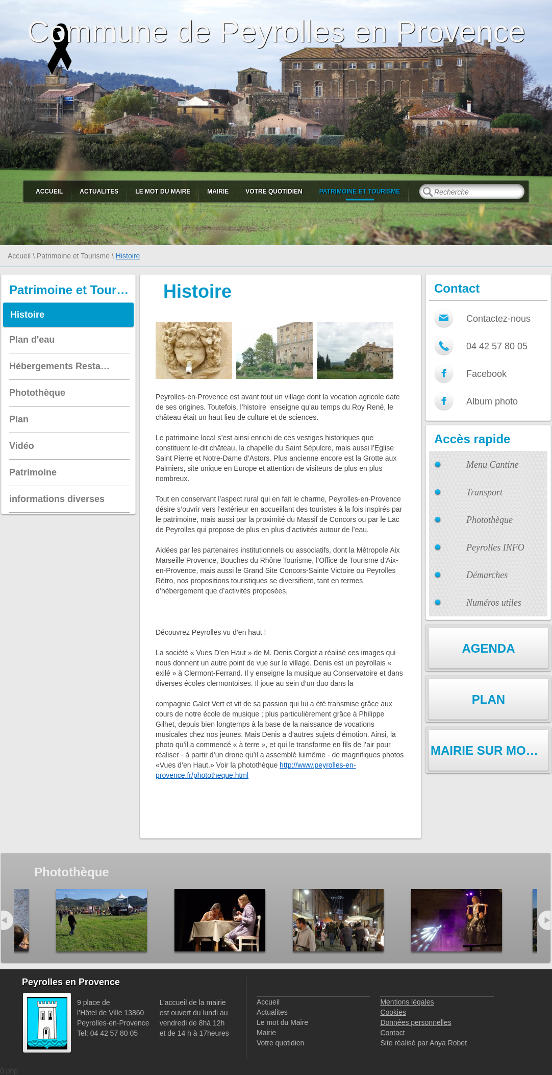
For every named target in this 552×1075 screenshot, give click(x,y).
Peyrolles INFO (495, 547)
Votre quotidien (273, 191)
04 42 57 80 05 (497, 346)
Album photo (492, 401)
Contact (392, 1033)
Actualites (99, 191)
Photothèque (489, 520)
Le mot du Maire (162, 191)
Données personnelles (415, 1022)
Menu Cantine (492, 465)
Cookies (393, 1012)
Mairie (218, 191)
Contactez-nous (498, 319)
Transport (484, 492)
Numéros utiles (493, 603)
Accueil (49, 191)
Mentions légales (407, 1002)
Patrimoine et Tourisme (359, 191)
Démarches (487, 575)
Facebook (486, 374)
